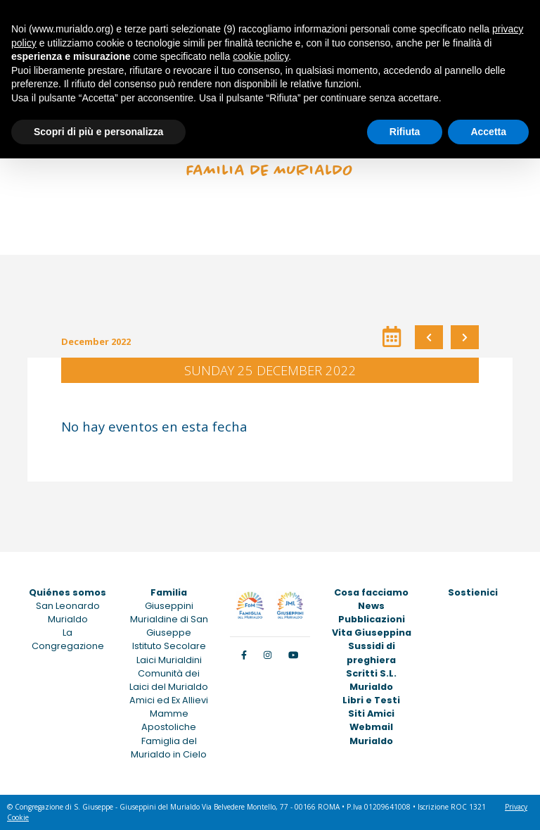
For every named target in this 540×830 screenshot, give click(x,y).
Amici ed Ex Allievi (168, 700)
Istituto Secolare (169, 646)
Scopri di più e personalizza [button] (98, 131)
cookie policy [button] (260, 56)
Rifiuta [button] (405, 131)
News (371, 606)
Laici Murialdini (169, 660)
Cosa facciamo (371, 592)
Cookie (18, 817)
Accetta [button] (488, 131)
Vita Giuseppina (371, 633)
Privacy (516, 807)
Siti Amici (371, 713)
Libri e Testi (371, 700)
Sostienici (473, 592)
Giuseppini (169, 606)
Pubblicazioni (371, 619)
